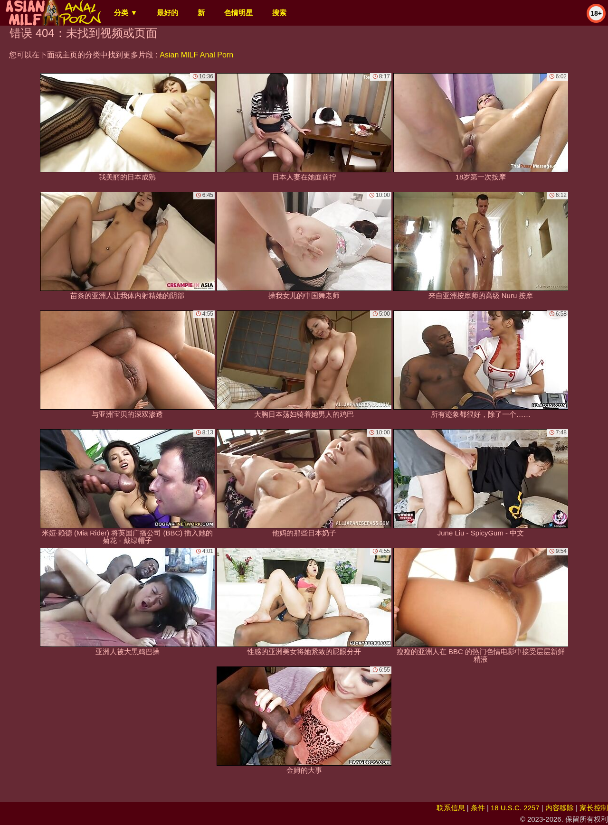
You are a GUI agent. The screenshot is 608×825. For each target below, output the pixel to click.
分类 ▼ (125, 13)
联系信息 (451, 808)
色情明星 (238, 13)
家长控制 (594, 808)
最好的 (167, 13)
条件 (478, 808)
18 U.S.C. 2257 (515, 808)
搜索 (279, 13)
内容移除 (559, 808)
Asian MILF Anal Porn (196, 55)
